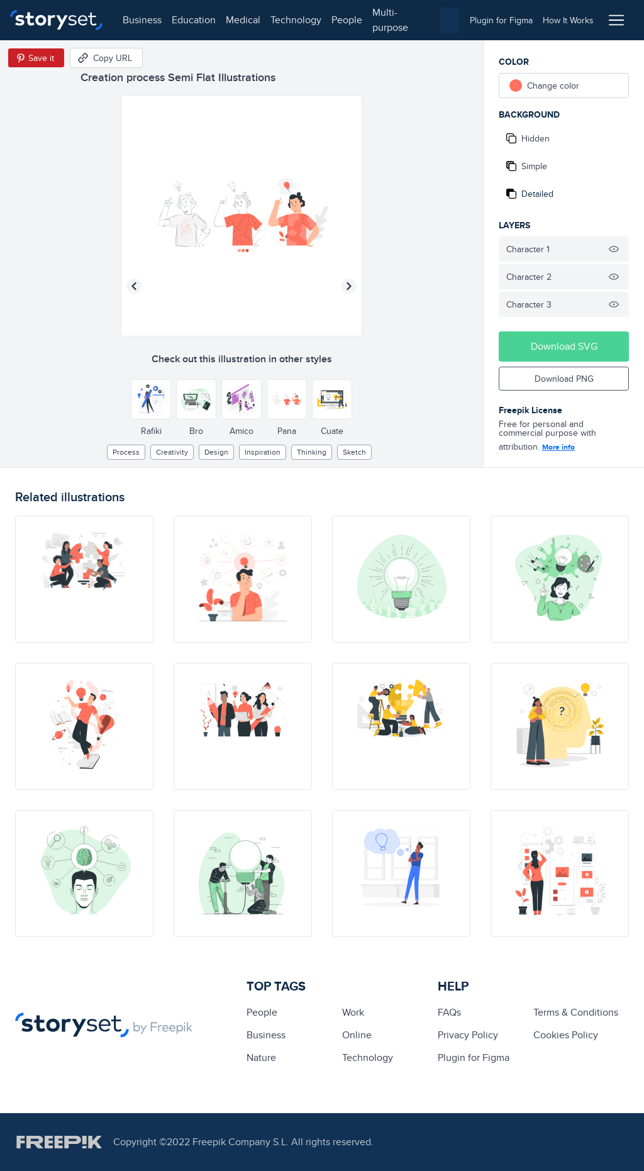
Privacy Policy (468, 1035)
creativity (172, 452)
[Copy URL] (106, 58)
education (194, 20)
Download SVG (564, 346)
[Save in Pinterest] (36, 58)
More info (558, 447)
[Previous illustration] (134, 286)
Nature (261, 1057)
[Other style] (151, 399)
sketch (354, 452)
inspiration (262, 452)
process (126, 452)
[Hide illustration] (613, 249)
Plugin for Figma (473, 1057)
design (216, 452)
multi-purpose (390, 20)
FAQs (449, 1012)
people (346, 20)
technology (295, 20)
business (142, 20)
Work (353, 1012)
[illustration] (84, 579)
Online (357, 1035)
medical (243, 20)
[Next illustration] (349, 286)
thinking (311, 452)
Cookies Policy (565, 1035)
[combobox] (450, 20)
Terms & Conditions (575, 1012)
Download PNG (564, 378)
